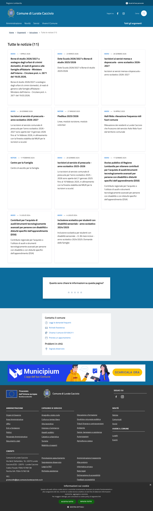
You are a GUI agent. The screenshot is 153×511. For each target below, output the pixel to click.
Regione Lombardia (14, 3)
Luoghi (115, 435)
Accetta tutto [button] (67, 502)
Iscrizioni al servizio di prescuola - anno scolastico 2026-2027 (28, 118)
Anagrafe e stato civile (51, 415)
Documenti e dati (13, 440)
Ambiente (81, 427)
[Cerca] (144, 13)
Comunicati (117, 419)
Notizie (60, 111)
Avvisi (13, 53)
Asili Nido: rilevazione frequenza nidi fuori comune (122, 118)
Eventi (115, 439)
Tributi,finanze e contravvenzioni (90, 423)
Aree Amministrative (14, 419)
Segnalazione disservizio (51, 462)
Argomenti (21, 32)
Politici (9, 432)
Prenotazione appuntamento (53, 457)
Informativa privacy (85, 466)
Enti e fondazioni (13, 428)
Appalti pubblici (48, 432)
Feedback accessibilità (86, 479)
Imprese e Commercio (50, 428)
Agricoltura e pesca (85, 440)
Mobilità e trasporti (49, 445)
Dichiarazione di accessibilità (88, 475)
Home (11, 32)
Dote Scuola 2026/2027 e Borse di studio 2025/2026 (74, 60)
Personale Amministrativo (16, 436)
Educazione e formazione (87, 414)
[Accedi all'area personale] (135, 3)
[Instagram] (122, 13)
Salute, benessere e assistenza (89, 432)
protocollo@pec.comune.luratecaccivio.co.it (24, 479)
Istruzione (33, 32)
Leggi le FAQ (47, 466)
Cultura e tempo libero (51, 419)
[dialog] (76, 496)
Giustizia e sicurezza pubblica (89, 419)
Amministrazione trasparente (89, 457)
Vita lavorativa (47, 423)
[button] (76, 507)
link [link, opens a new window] (99, 497)
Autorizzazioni (83, 436)
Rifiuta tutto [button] (86, 501)
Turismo (45, 440)
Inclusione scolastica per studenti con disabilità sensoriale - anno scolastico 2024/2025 (76, 223)
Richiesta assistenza (50, 470)
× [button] (150, 485)
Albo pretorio (82, 462)
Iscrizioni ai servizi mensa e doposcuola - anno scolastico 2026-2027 (122, 62)
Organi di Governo (13, 415)
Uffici (8, 423)
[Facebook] (116, 13)
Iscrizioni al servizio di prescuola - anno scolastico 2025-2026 (74, 164)
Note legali (81, 470)
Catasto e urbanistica (50, 436)
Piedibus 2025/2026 (67, 116)
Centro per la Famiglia (22, 162)
